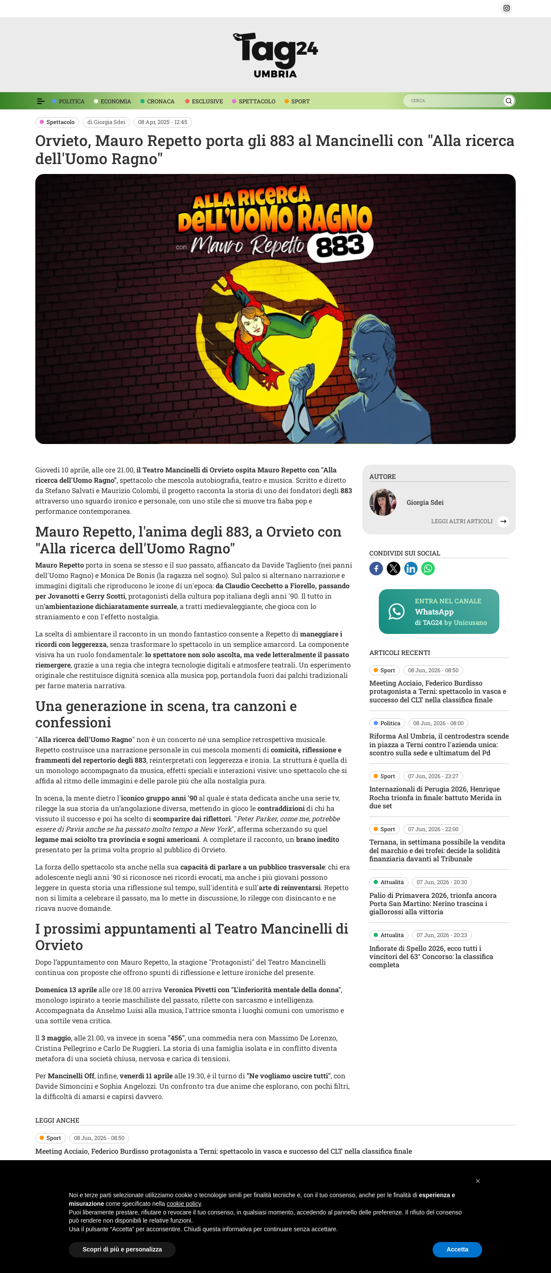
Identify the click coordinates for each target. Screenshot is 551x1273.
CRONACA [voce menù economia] (161, 101)
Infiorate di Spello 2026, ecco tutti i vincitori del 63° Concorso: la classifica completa (431, 956)
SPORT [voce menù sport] (300, 101)
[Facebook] (377, 567)
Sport (388, 670)
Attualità (392, 882)
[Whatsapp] (428, 567)
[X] (394, 567)
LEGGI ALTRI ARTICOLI (461, 521)
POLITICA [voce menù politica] (72, 101)
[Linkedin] (411, 567)
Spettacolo (60, 122)
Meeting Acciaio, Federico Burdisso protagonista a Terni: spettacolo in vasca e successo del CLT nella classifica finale (437, 691)
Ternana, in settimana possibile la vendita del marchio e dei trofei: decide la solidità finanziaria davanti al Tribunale (437, 850)
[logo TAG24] (275, 53)
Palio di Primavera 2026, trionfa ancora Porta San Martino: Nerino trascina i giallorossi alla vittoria (433, 903)
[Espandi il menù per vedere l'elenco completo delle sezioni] (40, 101)
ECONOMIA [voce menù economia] (116, 101)
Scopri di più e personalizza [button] (122, 1249)
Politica (390, 723)
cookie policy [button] (184, 1203)
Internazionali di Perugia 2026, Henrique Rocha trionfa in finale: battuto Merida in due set (435, 797)
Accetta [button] (457, 1249)
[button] (506, 8)
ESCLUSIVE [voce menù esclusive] (207, 101)
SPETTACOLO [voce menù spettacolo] (257, 101)
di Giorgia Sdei (106, 122)
